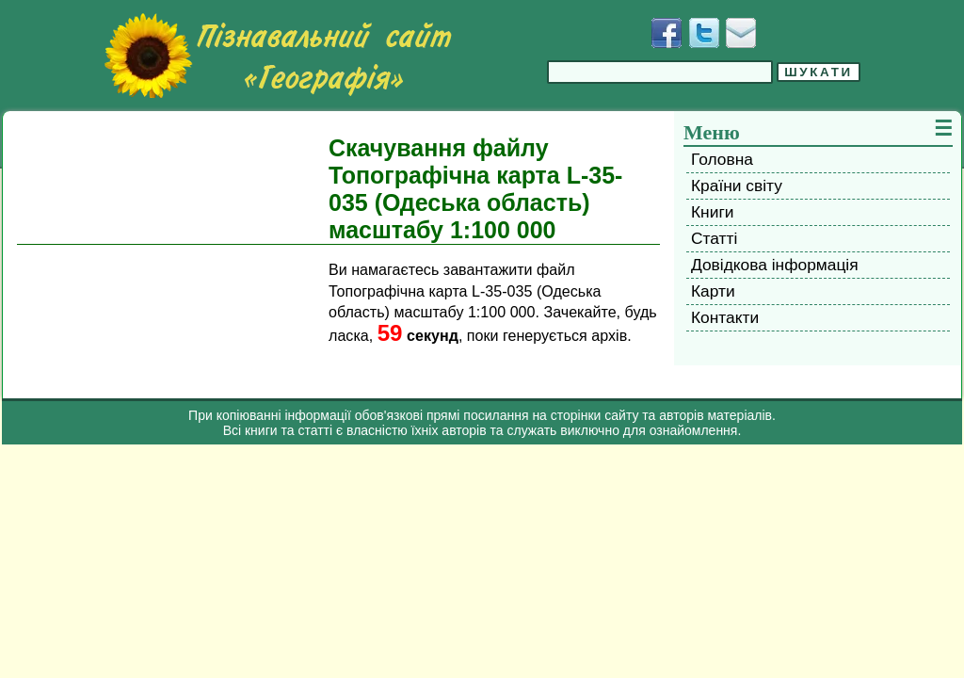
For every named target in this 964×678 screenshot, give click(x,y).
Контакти (725, 317)
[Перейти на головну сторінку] (278, 55)
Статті (714, 238)
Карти (713, 291)
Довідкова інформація (775, 264)
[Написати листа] (741, 33)
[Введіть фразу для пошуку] (660, 72)
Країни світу (736, 185)
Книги (712, 211)
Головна (722, 159)
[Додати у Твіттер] (704, 33)
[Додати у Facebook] (666, 33)
